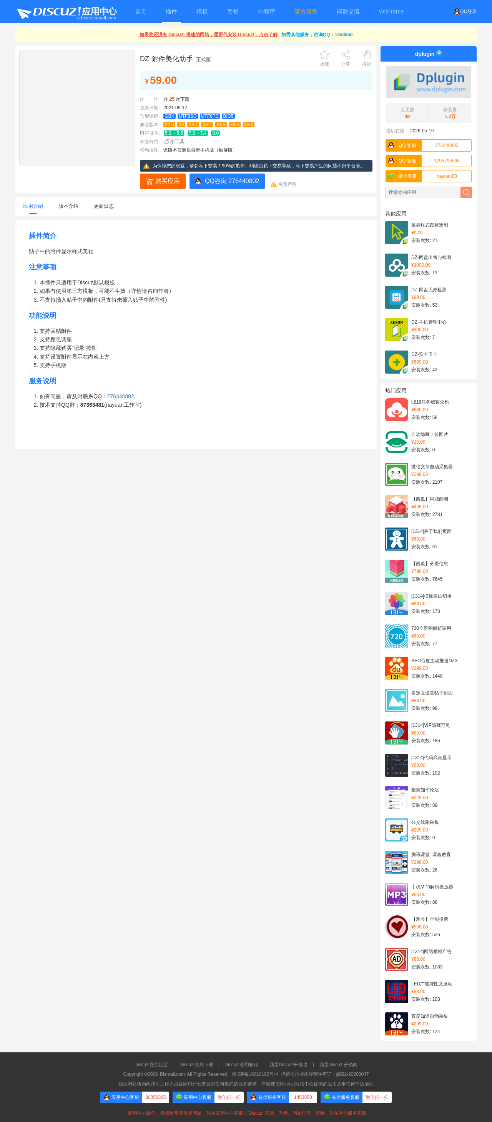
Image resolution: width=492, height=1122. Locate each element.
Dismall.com (172, 1074)
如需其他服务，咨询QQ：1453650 (316, 34)
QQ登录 (465, 11)
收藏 (324, 64)
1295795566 (423, 161)
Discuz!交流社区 (151, 1064)
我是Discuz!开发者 (288, 1064)
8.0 (215, 133)
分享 (345, 64)
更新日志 (104, 206)
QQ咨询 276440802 (232, 181)
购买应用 (167, 181)
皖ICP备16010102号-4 (255, 1074)
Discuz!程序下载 (196, 1064)
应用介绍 (33, 206)
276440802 (422, 145)
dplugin (425, 54)
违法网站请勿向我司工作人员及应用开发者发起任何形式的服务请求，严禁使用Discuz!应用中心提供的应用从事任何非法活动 (245, 1084)
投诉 (366, 64)
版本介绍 (68, 206)
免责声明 (287, 184)
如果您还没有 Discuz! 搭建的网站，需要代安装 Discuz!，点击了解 (209, 34)
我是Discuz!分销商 (338, 1064)
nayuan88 (421, 176)
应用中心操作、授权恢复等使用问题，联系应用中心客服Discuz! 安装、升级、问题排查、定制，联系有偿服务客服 (246, 1113)
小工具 (177, 141)
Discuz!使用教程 (241, 1064)
